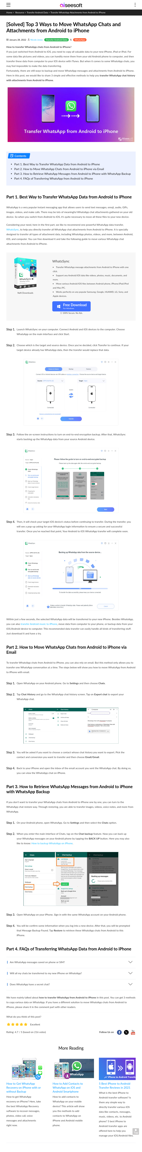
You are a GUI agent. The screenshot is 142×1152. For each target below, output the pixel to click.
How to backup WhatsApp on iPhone (52, 843)
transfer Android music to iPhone (39, 623)
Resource (19, 12)
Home (9, 12)
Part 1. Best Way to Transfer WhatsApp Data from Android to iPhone (57, 164)
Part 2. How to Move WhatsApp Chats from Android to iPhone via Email (59, 169)
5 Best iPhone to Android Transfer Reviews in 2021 (114, 1085)
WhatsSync (12, 229)
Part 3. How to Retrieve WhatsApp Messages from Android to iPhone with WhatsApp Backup (72, 173)
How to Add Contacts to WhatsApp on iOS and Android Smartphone (68, 1087)
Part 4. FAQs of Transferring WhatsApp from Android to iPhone (53, 178)
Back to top (136, 1132)
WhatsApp (80, 39)
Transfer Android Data (37, 12)
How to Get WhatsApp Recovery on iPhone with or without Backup (23, 1087)
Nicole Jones (36, 39)
